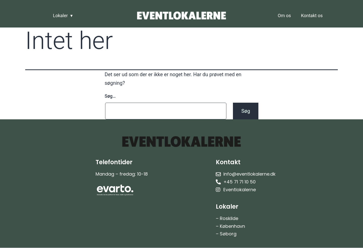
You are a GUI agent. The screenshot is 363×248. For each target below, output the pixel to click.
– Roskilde (227, 218)
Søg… (110, 96)
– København (230, 226)
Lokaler (60, 15)
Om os (284, 15)
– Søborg (226, 234)
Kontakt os (312, 15)
